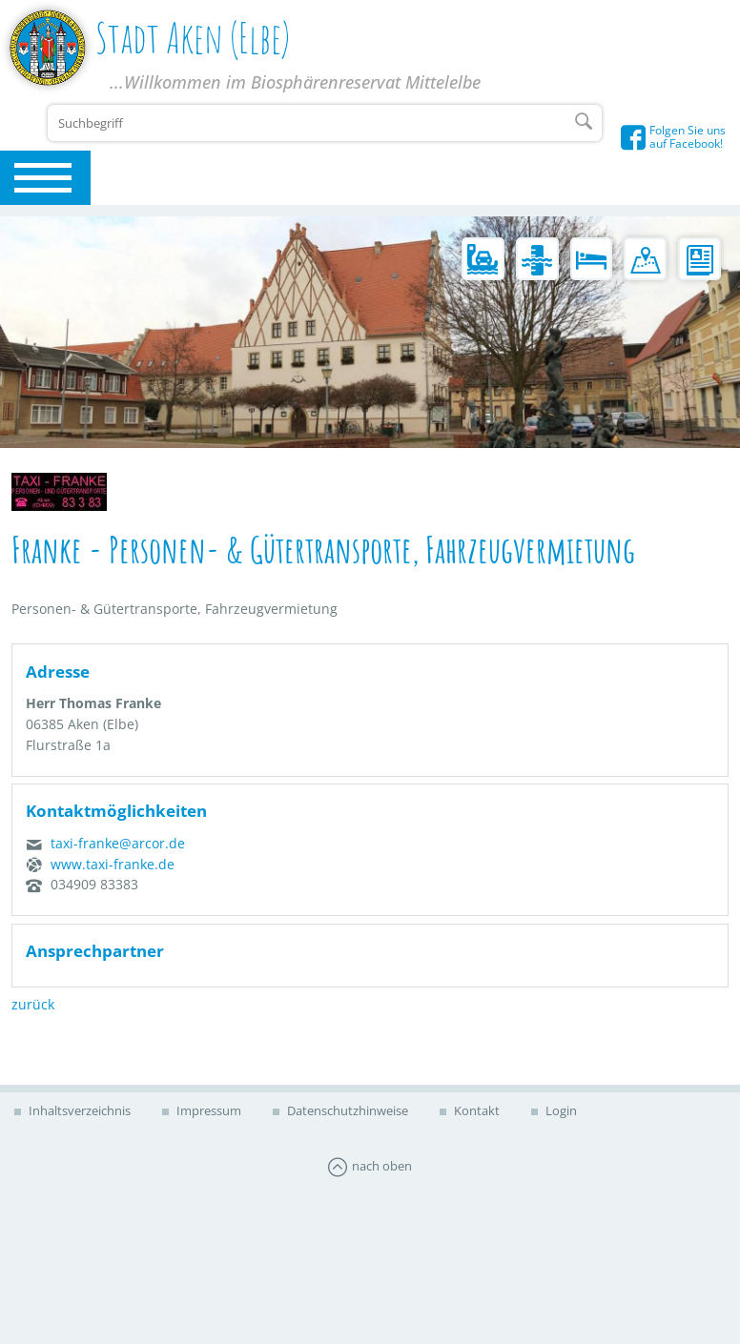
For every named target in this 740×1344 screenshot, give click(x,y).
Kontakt (475, 1110)
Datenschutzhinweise (346, 1110)
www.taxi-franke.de (113, 864)
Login (560, 1110)
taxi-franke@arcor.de (118, 843)
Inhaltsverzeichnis (78, 1110)
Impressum (207, 1110)
